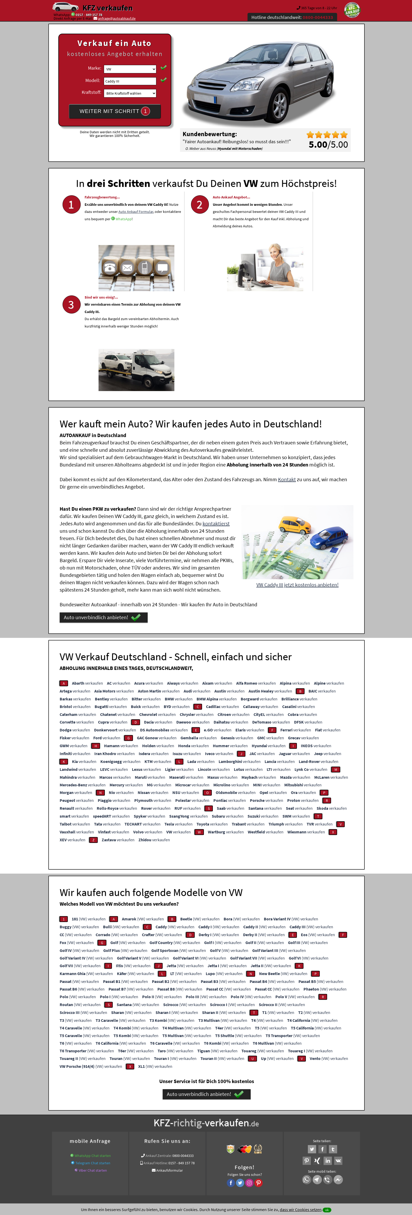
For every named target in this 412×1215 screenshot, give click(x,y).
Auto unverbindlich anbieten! (102, 515)
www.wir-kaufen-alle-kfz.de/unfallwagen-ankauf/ (125, 1115)
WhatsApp (124, 240)
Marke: (94, 68)
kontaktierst (216, 420)
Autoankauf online (229, 1109)
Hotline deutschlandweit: (292, 17)
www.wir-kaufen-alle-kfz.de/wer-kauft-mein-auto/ (236, 1115)
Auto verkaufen (258, 1109)
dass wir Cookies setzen (301, 1209)
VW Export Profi (341, 1115)
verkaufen (87, 580)
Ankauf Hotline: (155, 1060)
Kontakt (287, 376)
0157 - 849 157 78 (89, 14)
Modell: (92, 80)
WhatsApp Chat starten (93, 1052)
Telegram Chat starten (92, 1060)
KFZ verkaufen (108, 8)
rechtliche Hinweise (203, 1163)
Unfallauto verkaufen (195, 1109)
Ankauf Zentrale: (159, 1052)
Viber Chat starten (93, 1067)
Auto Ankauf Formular (102, 233)
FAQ (244, 1163)
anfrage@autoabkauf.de (117, 18)
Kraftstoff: (91, 92)
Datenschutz (175, 1163)
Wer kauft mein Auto (160, 1109)
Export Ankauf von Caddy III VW (302, 1115)
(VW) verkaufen (89, 816)
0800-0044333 (183, 1052)
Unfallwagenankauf (180, 1115)
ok (327, 1210)
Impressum (229, 1163)
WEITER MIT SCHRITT (115, 111)
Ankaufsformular (169, 1067)
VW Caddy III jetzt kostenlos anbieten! (297, 482)
